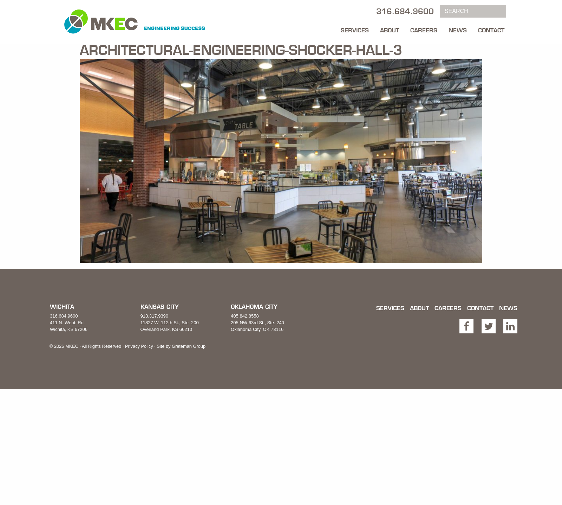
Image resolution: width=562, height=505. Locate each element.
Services (355, 30)
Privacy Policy (139, 346)
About (389, 30)
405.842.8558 (245, 316)
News (458, 30)
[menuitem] (354, 28)
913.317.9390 (154, 316)
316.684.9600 (64, 316)
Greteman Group (188, 346)
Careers (423, 30)
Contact (491, 30)
